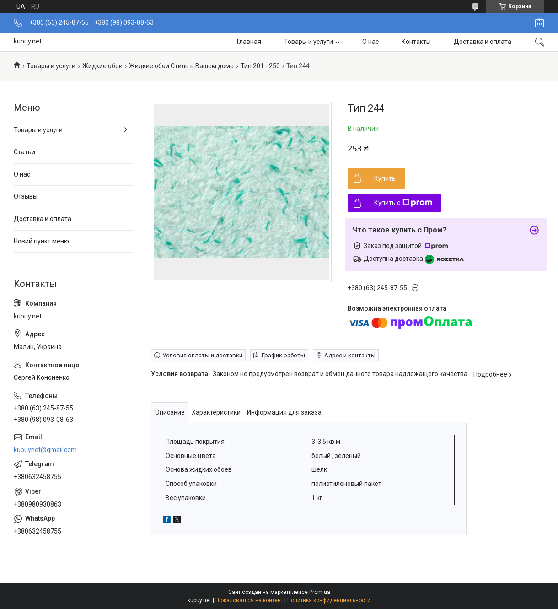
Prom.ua (319, 592)
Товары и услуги (308, 41)
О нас (370, 41)
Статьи (24, 152)
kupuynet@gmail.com (45, 449)
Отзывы (26, 196)
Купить (385, 178)
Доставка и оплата (482, 41)
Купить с (403, 203)
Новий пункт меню (41, 241)
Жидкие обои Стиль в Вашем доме (181, 66)
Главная (249, 41)
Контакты (416, 41)
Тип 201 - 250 (260, 66)
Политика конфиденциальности (328, 600)
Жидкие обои (102, 66)
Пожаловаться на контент (249, 600)
